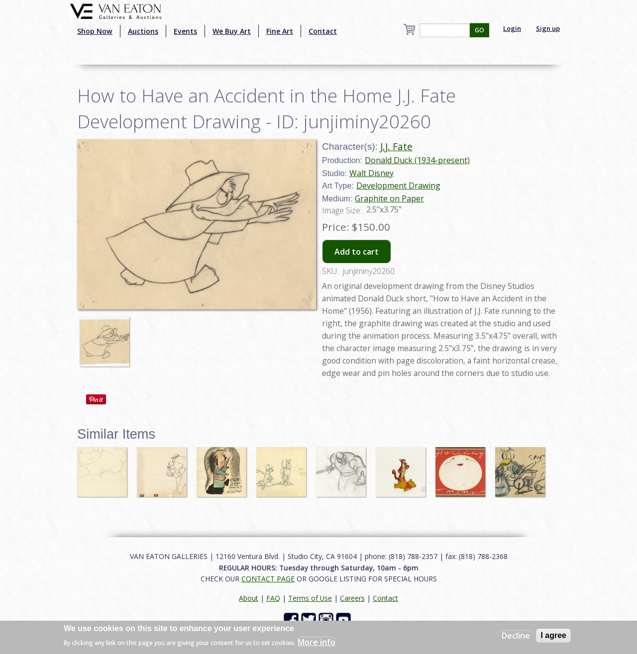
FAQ (273, 598)
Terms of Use (310, 598)
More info (316, 642)
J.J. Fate (396, 146)
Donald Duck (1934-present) (417, 160)
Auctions (143, 31)
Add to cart (356, 251)
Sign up (548, 28)
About (248, 598)
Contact (323, 31)
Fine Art (279, 31)
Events (185, 31)
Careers (352, 598)
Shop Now (94, 31)
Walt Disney (371, 173)
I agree (553, 635)
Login (512, 28)
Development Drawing (398, 185)
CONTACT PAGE (268, 578)
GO (479, 30)
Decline (516, 635)
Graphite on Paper (389, 198)
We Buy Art (231, 31)
